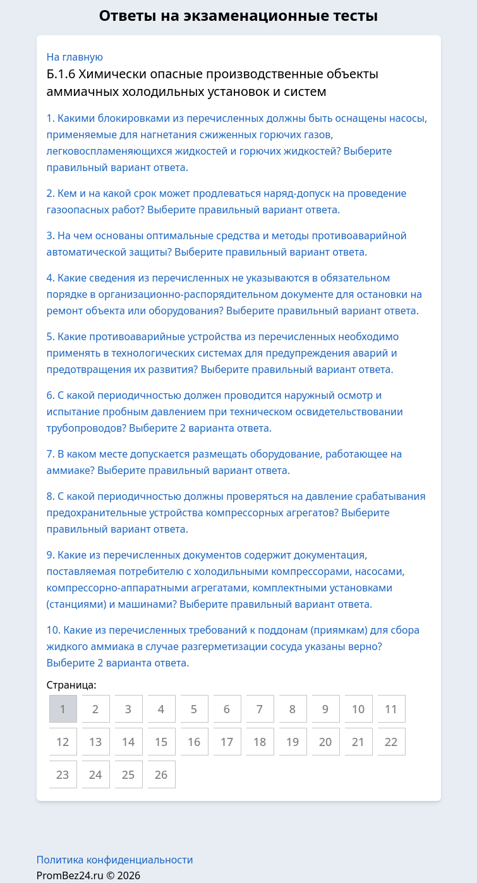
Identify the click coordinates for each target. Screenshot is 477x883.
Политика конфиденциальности (115, 860)
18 (260, 741)
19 (292, 741)
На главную (75, 57)
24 (95, 774)
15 (161, 741)
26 (161, 774)
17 (227, 741)
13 (95, 741)
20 (325, 741)
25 (128, 774)
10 (358, 708)
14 (128, 741)
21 (358, 741)
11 (391, 708)
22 (391, 741)
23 (62, 774)
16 (194, 741)
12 (62, 741)
